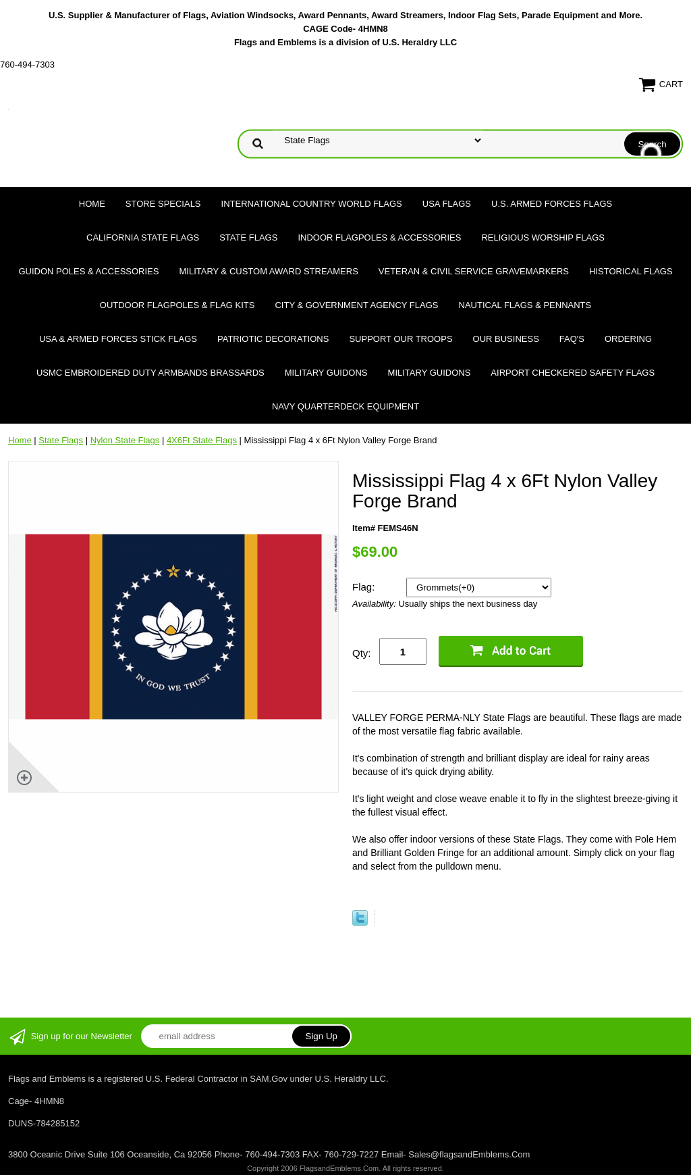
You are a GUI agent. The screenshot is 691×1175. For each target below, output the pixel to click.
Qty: (361, 653)
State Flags (248, 237)
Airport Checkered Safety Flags (573, 373)
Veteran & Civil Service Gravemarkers (474, 271)
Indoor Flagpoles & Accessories (379, 237)
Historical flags (631, 271)
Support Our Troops (400, 339)
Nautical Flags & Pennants (525, 305)
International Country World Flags (311, 204)
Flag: (365, 587)
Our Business (506, 339)
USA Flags (446, 204)
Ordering (628, 339)
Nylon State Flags (125, 440)
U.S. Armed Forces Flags (551, 204)
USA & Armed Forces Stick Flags (118, 339)
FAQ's (571, 339)
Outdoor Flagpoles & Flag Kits (177, 305)
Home (92, 204)
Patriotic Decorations (273, 339)
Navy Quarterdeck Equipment (345, 406)
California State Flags (142, 237)
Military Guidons (326, 373)
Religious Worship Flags (543, 237)
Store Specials (163, 204)
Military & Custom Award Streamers (268, 271)
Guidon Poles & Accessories (88, 271)
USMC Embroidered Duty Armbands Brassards (150, 373)
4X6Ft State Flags (202, 440)
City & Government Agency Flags (356, 305)
